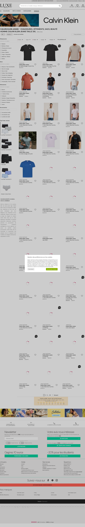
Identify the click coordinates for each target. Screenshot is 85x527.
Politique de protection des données (46, 266)
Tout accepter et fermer (52, 269)
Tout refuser (30, 269)
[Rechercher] (59, 6)
